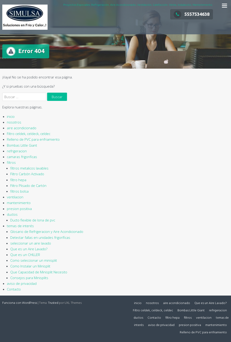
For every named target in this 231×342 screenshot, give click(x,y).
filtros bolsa (19, 191)
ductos (12, 214)
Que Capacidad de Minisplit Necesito (38, 272)
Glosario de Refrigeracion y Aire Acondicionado (46, 231)
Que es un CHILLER (25, 254)
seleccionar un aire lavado (30, 243)
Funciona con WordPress (19, 303)
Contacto (14, 289)
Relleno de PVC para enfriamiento (33, 139)
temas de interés (20, 226)
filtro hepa (18, 180)
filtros (11, 162)
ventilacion (15, 197)
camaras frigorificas (22, 156)
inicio (11, 116)
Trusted (53, 303)
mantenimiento (19, 202)
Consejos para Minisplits (29, 277)
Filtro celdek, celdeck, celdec (28, 133)
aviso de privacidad (22, 283)
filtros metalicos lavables (29, 168)
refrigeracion (17, 151)
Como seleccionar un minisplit (33, 260)
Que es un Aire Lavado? (28, 249)
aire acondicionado (21, 128)
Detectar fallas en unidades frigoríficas (40, 237)
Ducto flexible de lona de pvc (32, 220)
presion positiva (19, 208)
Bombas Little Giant (22, 145)
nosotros (14, 122)
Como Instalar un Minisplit (30, 266)
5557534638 (192, 14)
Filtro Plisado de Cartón (28, 185)
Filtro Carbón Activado (27, 174)
